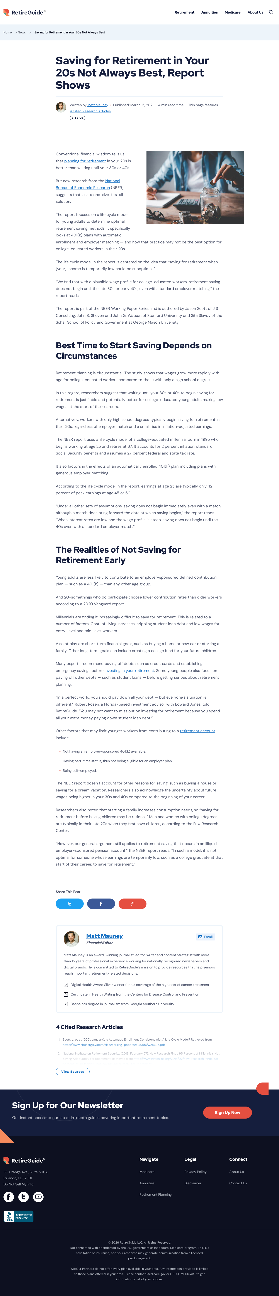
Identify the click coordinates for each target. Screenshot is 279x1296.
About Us (255, 12)
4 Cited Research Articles (90, 111)
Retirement (184, 12)
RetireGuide (26, 12)
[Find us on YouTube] (38, 1197)
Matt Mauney (97, 105)
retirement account (197, 731)
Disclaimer (192, 1183)
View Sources (72, 1072)
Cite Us (77, 117)
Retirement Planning (156, 1194)
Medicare (233, 12)
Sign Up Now (227, 1112)
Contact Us (238, 1183)
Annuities (209, 12)
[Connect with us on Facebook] (8, 1197)
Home (7, 32)
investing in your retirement (129, 670)
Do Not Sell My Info (18, 1184)
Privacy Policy (195, 1171)
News (22, 32)
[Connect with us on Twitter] (23, 1197)
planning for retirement (85, 161)
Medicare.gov (155, 1274)
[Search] (271, 12)
